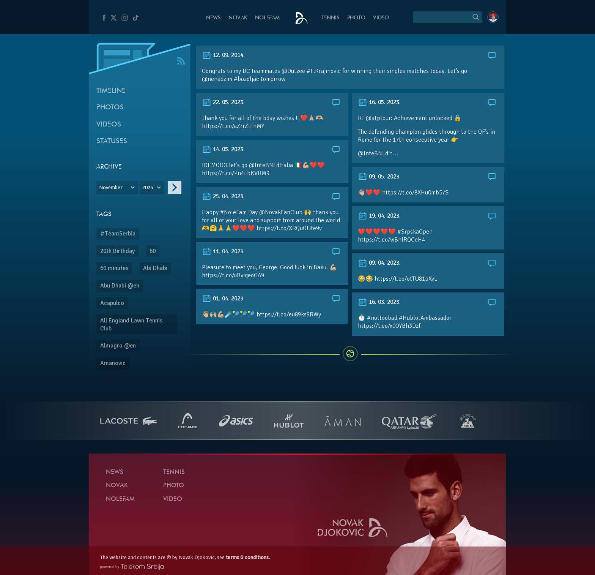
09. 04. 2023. (379, 263)
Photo (356, 18)
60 (153, 251)
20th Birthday (117, 251)
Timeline (111, 91)
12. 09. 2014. (223, 55)
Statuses (111, 141)
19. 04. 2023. (379, 216)
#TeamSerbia (117, 233)
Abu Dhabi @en (119, 285)
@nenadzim (217, 79)
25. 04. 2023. (223, 196)
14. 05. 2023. (223, 149)
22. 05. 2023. (223, 102)
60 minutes (114, 268)
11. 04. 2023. (223, 251)
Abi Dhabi (155, 268)
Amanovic (113, 363)
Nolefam (267, 18)
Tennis (330, 18)
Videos (108, 124)
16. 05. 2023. (379, 102)
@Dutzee (293, 71)
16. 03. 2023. (379, 302)
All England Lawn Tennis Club (131, 324)
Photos (110, 107)
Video (381, 18)
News (213, 18)
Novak (237, 18)
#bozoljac (246, 79)
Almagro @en (118, 345)
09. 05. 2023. (379, 176)
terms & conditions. (248, 557)
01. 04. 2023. (223, 298)
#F (310, 71)
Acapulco (112, 303)
